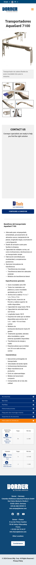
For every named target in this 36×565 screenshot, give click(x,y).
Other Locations (17, 536)
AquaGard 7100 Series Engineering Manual (7, 440)
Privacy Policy (18, 561)
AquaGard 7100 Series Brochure (7, 465)
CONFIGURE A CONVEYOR (18, 211)
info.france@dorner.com (18, 532)
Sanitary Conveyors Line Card (7, 457)
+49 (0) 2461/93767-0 (18, 506)
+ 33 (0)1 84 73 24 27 (18, 529)
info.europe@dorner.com (18, 508)
